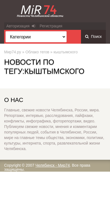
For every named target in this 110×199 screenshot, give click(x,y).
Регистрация (51, 26)
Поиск (93, 36)
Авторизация (20, 26)
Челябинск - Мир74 (52, 165)
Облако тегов (37, 52)
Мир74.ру (12, 52)
